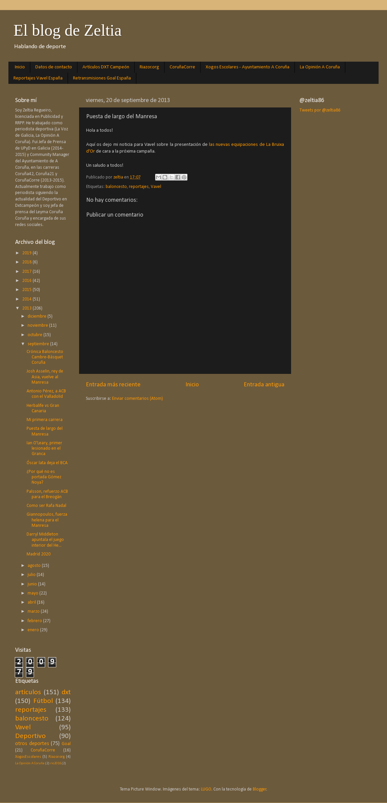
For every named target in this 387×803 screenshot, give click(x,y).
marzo (34, 611)
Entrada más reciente (113, 385)
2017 (27, 271)
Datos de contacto (53, 67)
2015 (27, 290)
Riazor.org (149, 67)
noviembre (38, 325)
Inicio (20, 67)
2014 (27, 299)
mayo (33, 593)
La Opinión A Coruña (320, 67)
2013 (27, 308)
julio (32, 575)
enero (34, 630)
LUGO (206, 789)
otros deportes (32, 743)
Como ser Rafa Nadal (46, 506)
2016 (27, 281)
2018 (27, 262)
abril (32, 602)
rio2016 (55, 763)
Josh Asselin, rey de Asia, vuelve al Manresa (45, 376)
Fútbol (43, 701)
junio (33, 584)
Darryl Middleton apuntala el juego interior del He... (45, 539)
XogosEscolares (28, 757)
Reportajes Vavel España (38, 78)
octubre (35, 335)
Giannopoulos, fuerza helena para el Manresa (47, 519)
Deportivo (30, 736)
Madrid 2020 (38, 554)
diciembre (37, 316)
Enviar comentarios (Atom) (137, 398)
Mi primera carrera (45, 420)
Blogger (260, 789)
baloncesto (116, 187)
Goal (66, 744)
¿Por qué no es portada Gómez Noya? (44, 477)
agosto (35, 566)
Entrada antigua (264, 385)
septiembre (39, 344)
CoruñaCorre (182, 67)
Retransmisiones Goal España (102, 78)
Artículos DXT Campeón (105, 67)
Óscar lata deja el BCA (47, 463)
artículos (28, 692)
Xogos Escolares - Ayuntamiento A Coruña (247, 67)
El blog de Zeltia (67, 30)
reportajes (139, 187)
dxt (66, 692)
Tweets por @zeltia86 (320, 110)
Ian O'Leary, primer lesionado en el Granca (44, 448)
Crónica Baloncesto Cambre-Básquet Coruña (45, 357)
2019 (27, 253)
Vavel (156, 187)
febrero (35, 621)
